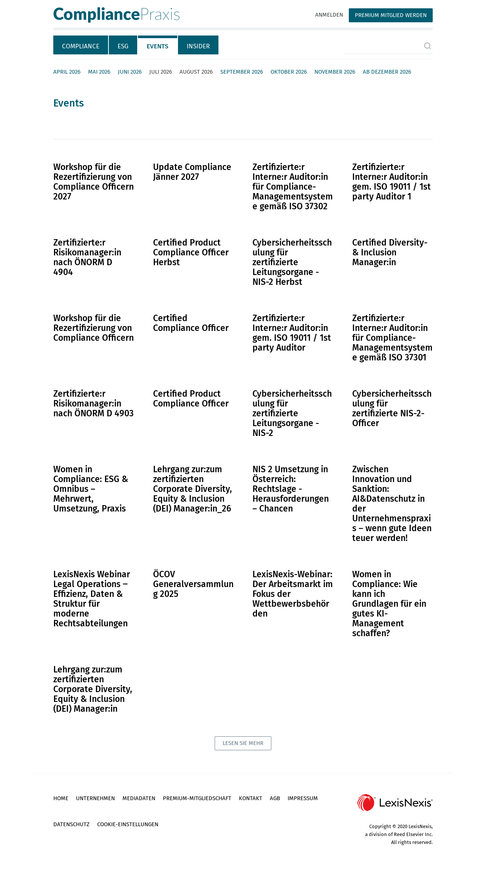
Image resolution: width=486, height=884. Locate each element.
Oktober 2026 (289, 71)
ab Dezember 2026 (387, 71)
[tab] (81, 45)
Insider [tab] (198, 46)
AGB (275, 798)
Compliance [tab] (80, 46)
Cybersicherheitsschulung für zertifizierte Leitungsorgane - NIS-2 (292, 413)
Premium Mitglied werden (391, 15)
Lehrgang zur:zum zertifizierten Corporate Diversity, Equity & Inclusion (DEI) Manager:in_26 (192, 489)
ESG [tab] (123, 46)
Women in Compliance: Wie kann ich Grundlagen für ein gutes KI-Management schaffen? (389, 603)
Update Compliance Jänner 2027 (192, 172)
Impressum (303, 798)
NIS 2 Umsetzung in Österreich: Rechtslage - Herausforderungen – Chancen (290, 489)
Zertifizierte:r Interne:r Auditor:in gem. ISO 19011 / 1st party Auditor (291, 333)
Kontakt (250, 798)
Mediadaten (138, 798)
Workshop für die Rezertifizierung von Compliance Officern (93, 328)
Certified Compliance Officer (191, 323)
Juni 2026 (130, 71)
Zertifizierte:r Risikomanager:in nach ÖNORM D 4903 (93, 403)
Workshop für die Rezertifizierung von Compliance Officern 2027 (93, 182)
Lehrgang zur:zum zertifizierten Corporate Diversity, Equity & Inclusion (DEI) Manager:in (92, 689)
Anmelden (329, 14)
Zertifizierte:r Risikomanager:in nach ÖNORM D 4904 (87, 257)
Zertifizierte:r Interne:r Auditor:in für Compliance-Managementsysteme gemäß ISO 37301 (392, 338)
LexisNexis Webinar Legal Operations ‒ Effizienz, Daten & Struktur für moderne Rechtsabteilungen (91, 599)
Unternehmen (95, 798)
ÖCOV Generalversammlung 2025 (193, 584)
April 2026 (66, 71)
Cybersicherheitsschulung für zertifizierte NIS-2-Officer (392, 408)
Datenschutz (71, 824)
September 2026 (241, 71)
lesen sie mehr (243, 743)
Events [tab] (158, 46)
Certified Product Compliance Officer (191, 398)
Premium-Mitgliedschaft (197, 798)
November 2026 (334, 71)
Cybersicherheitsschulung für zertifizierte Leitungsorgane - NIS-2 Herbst (292, 262)
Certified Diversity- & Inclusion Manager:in (389, 252)
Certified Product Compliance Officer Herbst (191, 252)
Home (60, 798)
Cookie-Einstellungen (127, 824)
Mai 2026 (99, 71)
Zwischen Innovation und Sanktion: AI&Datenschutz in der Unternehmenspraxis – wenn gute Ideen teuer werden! (392, 503)
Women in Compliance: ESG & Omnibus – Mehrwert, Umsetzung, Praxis (90, 489)
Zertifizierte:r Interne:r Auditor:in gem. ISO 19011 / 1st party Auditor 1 (391, 182)
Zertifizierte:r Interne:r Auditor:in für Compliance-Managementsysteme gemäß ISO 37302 (292, 187)
